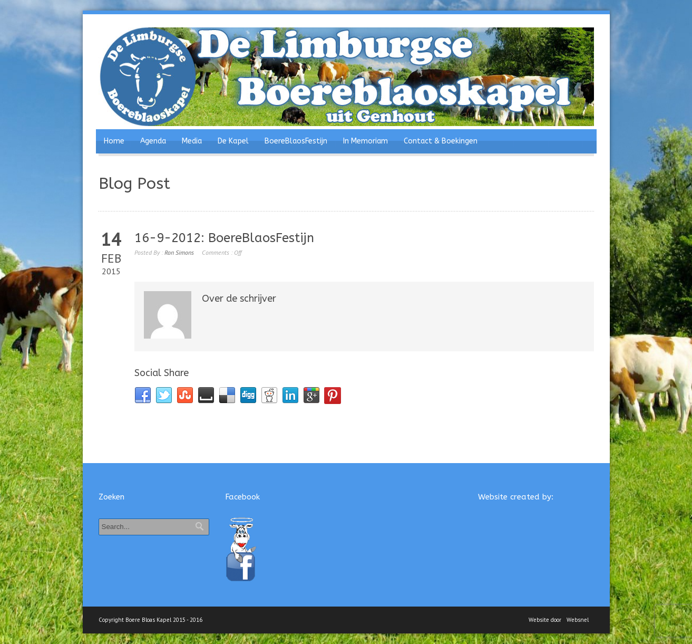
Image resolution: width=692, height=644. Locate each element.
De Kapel (233, 141)
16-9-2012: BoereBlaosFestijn (224, 237)
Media (192, 141)
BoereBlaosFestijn (296, 141)
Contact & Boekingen (440, 141)
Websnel (578, 619)
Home (114, 141)
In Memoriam (365, 141)
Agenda (153, 141)
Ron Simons (179, 252)
